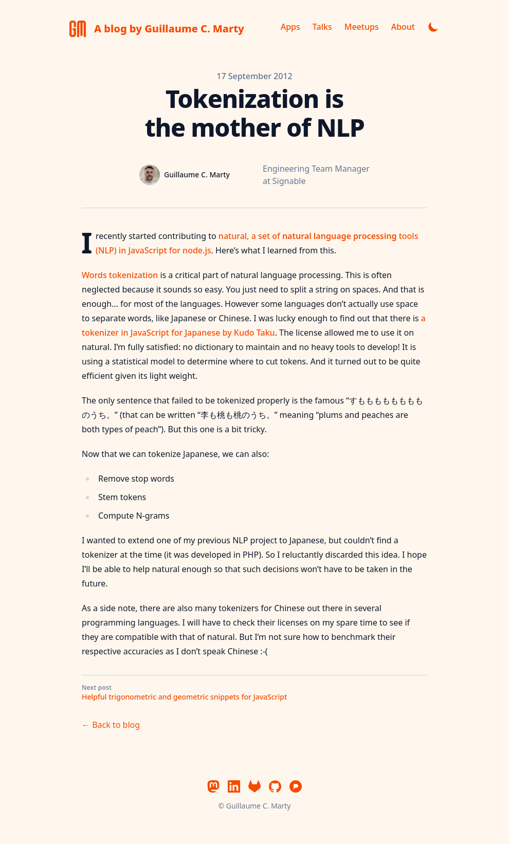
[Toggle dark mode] (433, 27)
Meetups (361, 27)
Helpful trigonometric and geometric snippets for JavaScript (184, 697)
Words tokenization (120, 275)
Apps (290, 27)
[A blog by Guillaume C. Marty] (156, 29)
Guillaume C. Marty (258, 806)
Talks (322, 27)
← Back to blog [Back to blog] (111, 724)
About (403, 27)
